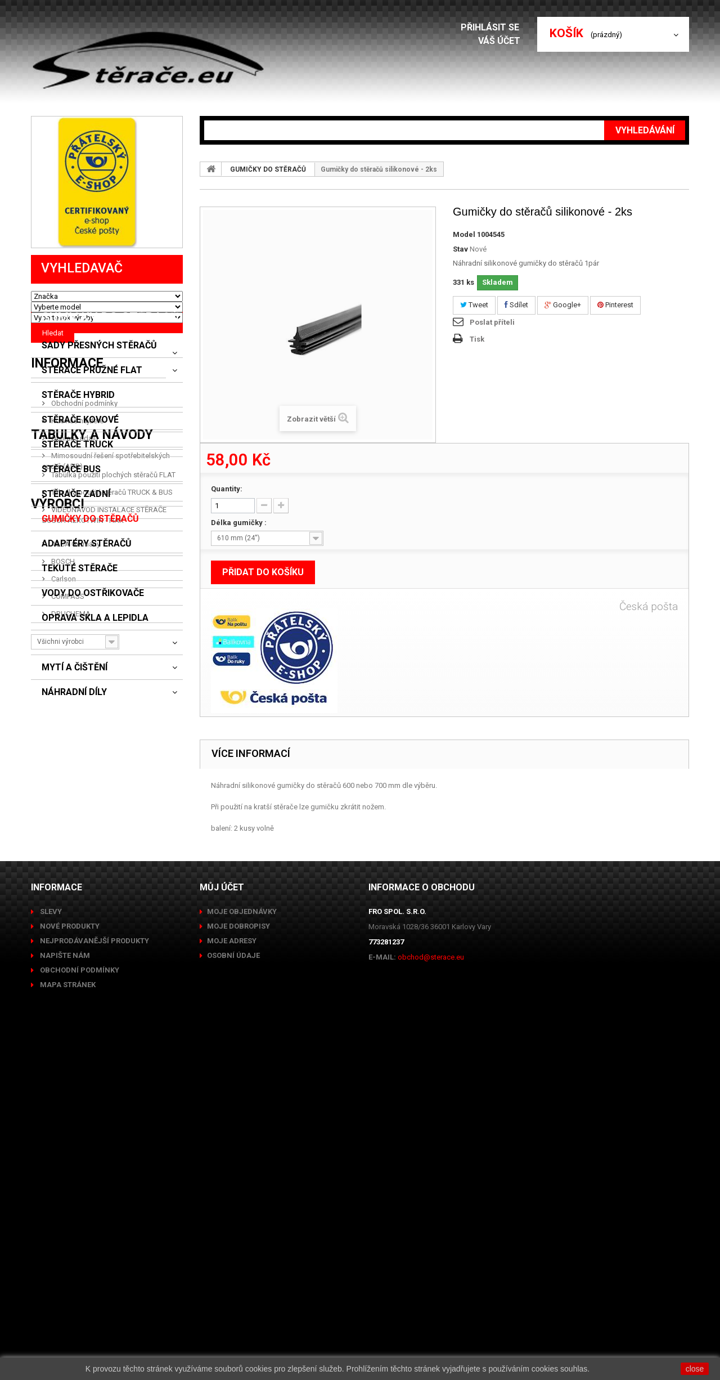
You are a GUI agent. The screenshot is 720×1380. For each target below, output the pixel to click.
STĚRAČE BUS (71, 516)
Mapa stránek (67, 1314)
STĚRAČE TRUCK (77, 491)
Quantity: (226, 489)
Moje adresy (231, 1270)
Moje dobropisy (238, 1256)
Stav (460, 249)
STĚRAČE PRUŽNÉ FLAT (92, 417)
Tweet (474, 305)
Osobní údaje (233, 1285)
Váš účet (502, 40)
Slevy (50, 1241)
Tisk (477, 339)
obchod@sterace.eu (431, 1287)
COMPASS (67, 1121)
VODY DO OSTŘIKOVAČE (93, 640)
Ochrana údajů (74, 844)
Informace (67, 773)
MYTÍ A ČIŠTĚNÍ (74, 714)
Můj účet (222, 1217)
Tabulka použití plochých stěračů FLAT (113, 947)
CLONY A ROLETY (79, 689)
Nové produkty (69, 1256)
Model (464, 234)
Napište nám (64, 1285)
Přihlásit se (493, 27)
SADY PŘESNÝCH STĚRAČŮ (99, 392)
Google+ (562, 305)
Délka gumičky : (239, 522)
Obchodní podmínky (84, 809)
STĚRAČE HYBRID (78, 442)
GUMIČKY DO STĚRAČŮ (90, 566)
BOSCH (62, 1086)
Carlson (63, 1103)
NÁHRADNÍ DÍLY (74, 739)
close (695, 1368)
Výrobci (57, 1033)
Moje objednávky (242, 1241)
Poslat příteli (492, 322)
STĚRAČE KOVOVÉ (80, 467)
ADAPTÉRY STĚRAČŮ (87, 590)
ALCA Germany (75, 1068)
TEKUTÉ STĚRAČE (80, 615)
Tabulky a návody (92, 912)
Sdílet (516, 305)
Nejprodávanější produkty (93, 1270)
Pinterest (615, 305)
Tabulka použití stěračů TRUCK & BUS (111, 965)
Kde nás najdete (77, 826)
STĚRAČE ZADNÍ (76, 541)
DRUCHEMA (70, 1138)
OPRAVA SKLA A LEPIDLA (95, 665)
